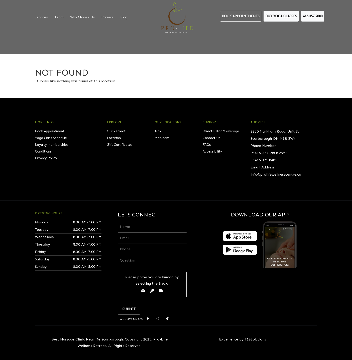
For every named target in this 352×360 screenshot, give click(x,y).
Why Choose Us (82, 17)
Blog (123, 17)
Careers (107, 17)
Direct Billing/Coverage (221, 131)
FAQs (207, 145)
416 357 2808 (313, 16)
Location (114, 138)
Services (41, 17)
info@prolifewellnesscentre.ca (276, 174)
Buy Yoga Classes (281, 16)
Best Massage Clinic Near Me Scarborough (87, 339)
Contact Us (211, 138)
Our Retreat (116, 131)
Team (59, 17)
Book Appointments (241, 16)
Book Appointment (49, 131)
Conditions (43, 151)
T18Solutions (255, 339)
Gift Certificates (119, 145)
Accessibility (212, 151)
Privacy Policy (46, 158)
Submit (129, 309)
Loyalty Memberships (51, 145)
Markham (162, 138)
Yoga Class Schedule (51, 138)
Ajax (158, 131)
